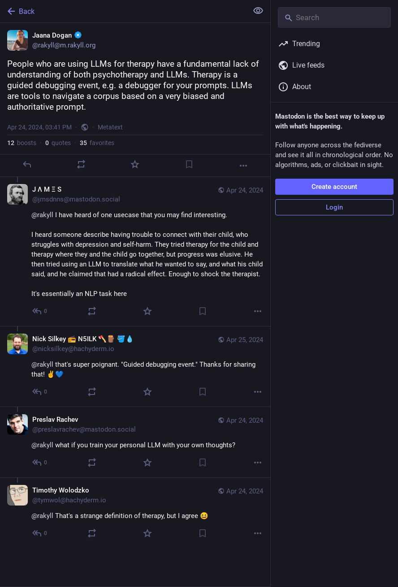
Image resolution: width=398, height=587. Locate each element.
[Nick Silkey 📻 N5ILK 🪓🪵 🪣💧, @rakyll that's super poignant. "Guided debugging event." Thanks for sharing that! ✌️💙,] (135, 366)
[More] (243, 165)
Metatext (110, 127)
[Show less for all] (258, 10)
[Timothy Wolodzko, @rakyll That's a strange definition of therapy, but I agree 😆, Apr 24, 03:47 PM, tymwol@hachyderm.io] (135, 512)
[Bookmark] (189, 164)
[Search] (334, 17)
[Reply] (27, 164)
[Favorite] (135, 164)
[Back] (123, 11)
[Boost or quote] (81, 164)
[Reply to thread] (40, 311)
